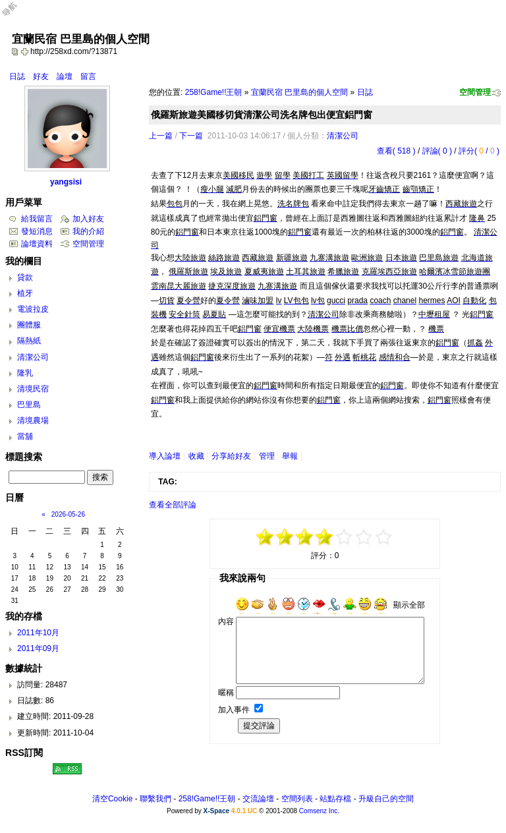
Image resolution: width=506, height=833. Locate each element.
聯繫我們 (155, 798)
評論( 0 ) (437, 151)
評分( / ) (479, 151)
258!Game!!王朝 (213, 92)
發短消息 (37, 231)
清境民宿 (33, 388)
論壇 (64, 76)
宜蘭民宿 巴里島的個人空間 (299, 92)
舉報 (290, 456)
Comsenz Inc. (319, 811)
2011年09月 (38, 648)
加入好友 (88, 218)
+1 (344, 537)
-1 (305, 537)
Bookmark (25, 51)
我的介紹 (88, 231)
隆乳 (25, 373)
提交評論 (259, 725)
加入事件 (234, 709)
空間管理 (475, 92)
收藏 (196, 456)
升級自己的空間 (386, 798)
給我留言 (37, 218)
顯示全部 (409, 605)
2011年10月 (38, 632)
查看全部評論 (172, 504)
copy (16, 51)
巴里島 (29, 404)
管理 (267, 456)
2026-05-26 (68, 514)
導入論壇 (165, 456)
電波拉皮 (33, 309)
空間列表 (297, 798)
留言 (88, 76)
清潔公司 (342, 135)
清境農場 (33, 420)
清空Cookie (112, 798)
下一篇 (191, 135)
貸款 (25, 277)
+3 (364, 537)
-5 (265, 537)
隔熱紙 (29, 340)
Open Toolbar (16, 14)
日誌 (17, 76)
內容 (226, 621)
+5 (384, 537)
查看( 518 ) (396, 151)
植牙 (25, 293)
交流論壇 (258, 798)
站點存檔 (335, 798)
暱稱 (226, 692)
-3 (285, 537)
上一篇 (161, 135)
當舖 (25, 436)
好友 (41, 76)
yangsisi (66, 182)
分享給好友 (231, 456)
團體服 (29, 325)
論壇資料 (37, 243)
